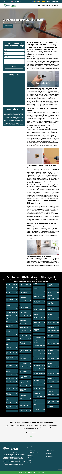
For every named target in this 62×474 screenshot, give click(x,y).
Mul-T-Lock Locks (38, 396)
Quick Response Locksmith (51, 318)
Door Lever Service (24, 304)
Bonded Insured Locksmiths (9, 339)
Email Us (50, 453)
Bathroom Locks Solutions (9, 326)
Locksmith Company (38, 350)
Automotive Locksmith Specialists (8, 317)
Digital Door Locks (10, 411)
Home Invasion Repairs (37, 292)
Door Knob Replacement (23, 296)
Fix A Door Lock (23, 385)
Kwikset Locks (37, 322)
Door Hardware (23, 292)
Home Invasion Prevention (37, 287)
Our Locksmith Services (47, 5)
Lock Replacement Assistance (38, 346)
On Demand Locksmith (36, 410)
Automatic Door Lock (10, 312)
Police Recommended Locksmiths (51, 294)
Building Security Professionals (10, 353)
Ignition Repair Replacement (37, 302)
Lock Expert (36, 334)
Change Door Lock (10, 378)
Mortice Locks (37, 388)
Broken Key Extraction (8, 348)
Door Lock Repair (24, 315)
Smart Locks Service (52, 370)
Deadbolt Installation (10, 402)
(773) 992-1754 (8, 26)
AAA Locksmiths (9, 295)
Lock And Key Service (37, 330)
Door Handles (23, 289)
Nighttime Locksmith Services (38, 401)
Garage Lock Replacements (23, 394)
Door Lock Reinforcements (23, 311)
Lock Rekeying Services (37, 341)
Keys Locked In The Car (38, 318)
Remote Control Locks (51, 323)
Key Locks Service (38, 309)
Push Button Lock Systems (52, 313)
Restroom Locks (51, 340)
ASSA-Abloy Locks (10, 308)
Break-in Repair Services (9, 343)
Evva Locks (22, 355)
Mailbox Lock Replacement (37, 369)
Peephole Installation (52, 289)
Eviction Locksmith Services (24, 351)
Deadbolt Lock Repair (9, 407)
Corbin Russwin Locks (9, 398)
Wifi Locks (50, 398)
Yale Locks (50, 406)
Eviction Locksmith (24, 347)
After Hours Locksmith (8, 305)
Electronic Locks (23, 335)
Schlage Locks (51, 358)
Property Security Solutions (52, 309)
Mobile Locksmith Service (38, 384)
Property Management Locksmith (51, 303)
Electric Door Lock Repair (24, 331)
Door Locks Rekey (24, 323)
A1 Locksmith (9, 292)
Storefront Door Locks (51, 374)
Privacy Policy (30, 462)
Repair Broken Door (52, 327)
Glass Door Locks (24, 402)
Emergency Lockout (24, 338)
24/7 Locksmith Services (9, 288)
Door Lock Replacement (23, 320)
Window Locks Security (51, 402)
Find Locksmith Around (23, 372)
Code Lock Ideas (9, 385)
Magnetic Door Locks (38, 365)
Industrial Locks (37, 306)
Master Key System (38, 376)
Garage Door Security (23, 390)
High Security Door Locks (24, 406)
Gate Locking (23, 398)
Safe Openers (51, 350)
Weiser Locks (51, 394)
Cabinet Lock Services (9, 366)
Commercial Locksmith (9, 394)
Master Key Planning (38, 373)
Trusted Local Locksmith (51, 386)
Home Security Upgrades (37, 297)
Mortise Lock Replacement (37, 392)
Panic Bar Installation (50, 285)
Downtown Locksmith (24, 327)
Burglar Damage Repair (9, 358)
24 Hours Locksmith (10, 284)
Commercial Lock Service (10, 389)
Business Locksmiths (10, 362)
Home (39, 5)
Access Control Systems (9, 300)
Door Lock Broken (24, 307)
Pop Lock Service (52, 298)
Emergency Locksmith (22, 343)
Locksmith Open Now (38, 361)
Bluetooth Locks (9, 334)
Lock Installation (37, 337)
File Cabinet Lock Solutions (24, 367)
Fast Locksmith (23, 363)
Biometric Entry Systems (9, 330)
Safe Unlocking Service (51, 354)
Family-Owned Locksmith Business (24, 359)
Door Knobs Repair (24, 300)
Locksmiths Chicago (31, 472)
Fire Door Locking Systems (24, 381)
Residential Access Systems (52, 331)
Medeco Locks (37, 380)
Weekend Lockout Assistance (52, 390)
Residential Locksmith (50, 336)
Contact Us (56, 5)
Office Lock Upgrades (36, 405)
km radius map (14, 90)
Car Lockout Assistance (9, 371)
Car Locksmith (9, 374)
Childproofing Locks (10, 381)
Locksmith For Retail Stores (38, 354)
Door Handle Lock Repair (24, 285)
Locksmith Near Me (38, 358)
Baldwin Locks (9, 321)
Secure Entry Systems (51, 362)
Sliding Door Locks (52, 366)
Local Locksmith (37, 325)
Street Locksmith (51, 378)
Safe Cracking (51, 346)
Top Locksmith (51, 381)
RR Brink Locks (51, 343)
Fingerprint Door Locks (23, 377)
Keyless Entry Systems (37, 313)
